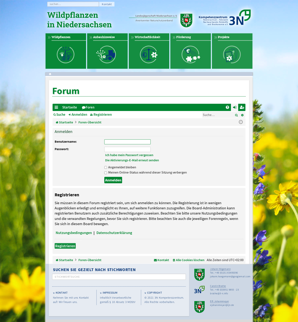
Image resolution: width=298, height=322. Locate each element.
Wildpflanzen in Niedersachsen (79, 20)
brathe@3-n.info (219, 293)
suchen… (55, 4)
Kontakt (107, 4)
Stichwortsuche (67, 277)
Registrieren (103, 114)
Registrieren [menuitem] (242, 108)
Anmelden (79, 114)
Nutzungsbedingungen (74, 232)
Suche (60, 114)
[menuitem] (227, 107)
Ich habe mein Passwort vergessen (129, 155)
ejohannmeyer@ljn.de (222, 304)
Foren (90, 107)
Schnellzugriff (57, 108)
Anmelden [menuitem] (235, 108)
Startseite (69, 107)
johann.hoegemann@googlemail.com (230, 276)
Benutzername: (66, 141)
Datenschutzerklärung (114, 232)
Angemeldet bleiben (120, 167)
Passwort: (62, 149)
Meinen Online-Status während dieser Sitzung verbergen (145, 172)
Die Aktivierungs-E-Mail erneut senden (132, 160)
